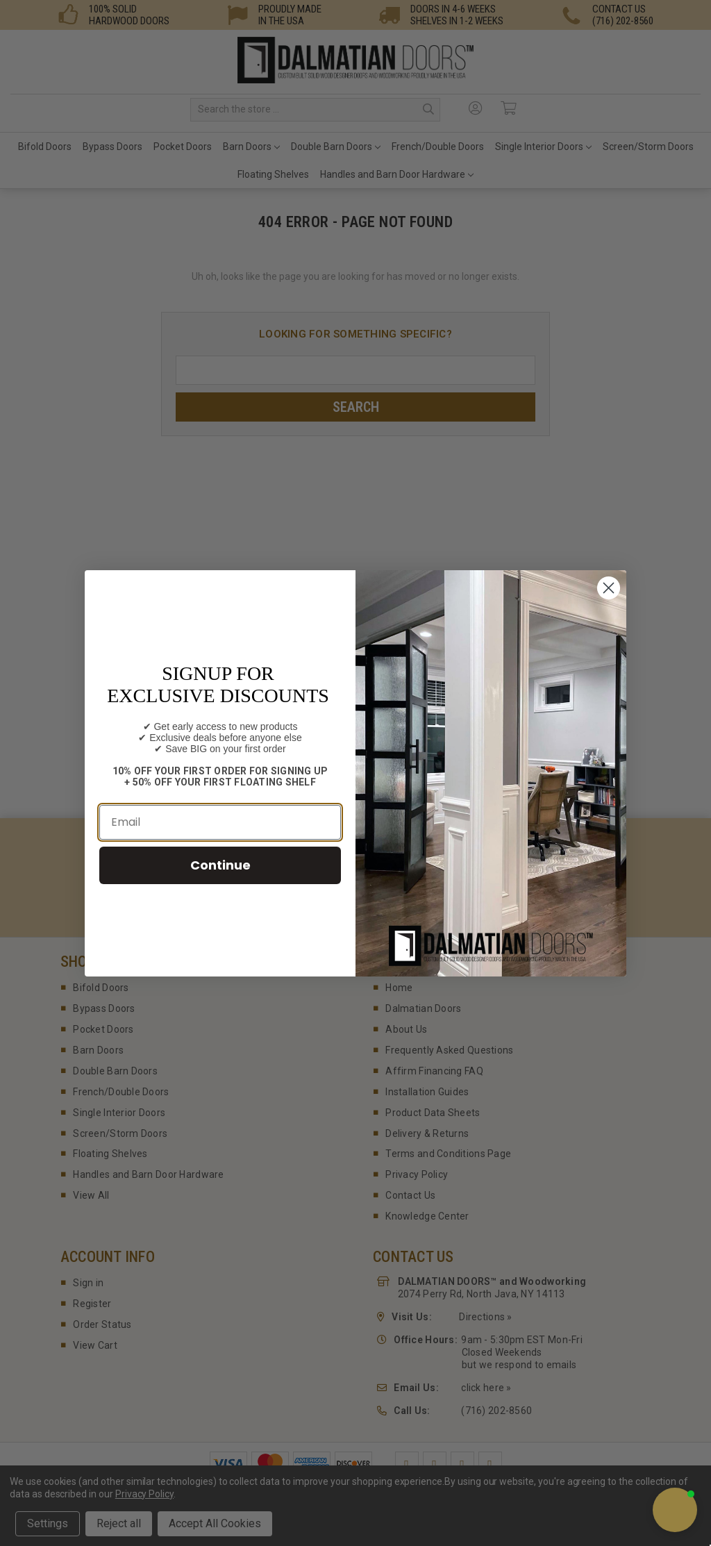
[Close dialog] (608, 588)
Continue (220, 865)
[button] (675, 1510)
